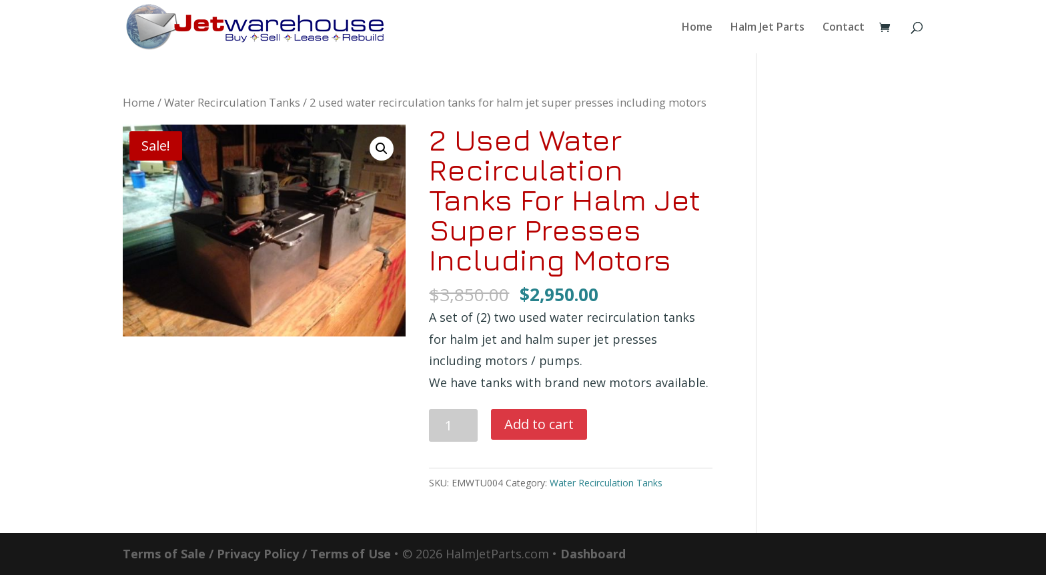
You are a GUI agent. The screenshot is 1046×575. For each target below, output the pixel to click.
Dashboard (593, 554)
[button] (382, 149)
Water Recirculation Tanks (232, 102)
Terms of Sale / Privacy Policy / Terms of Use (257, 554)
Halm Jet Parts (767, 28)
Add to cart (539, 424)
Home (697, 28)
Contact (844, 28)
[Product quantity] (453, 425)
